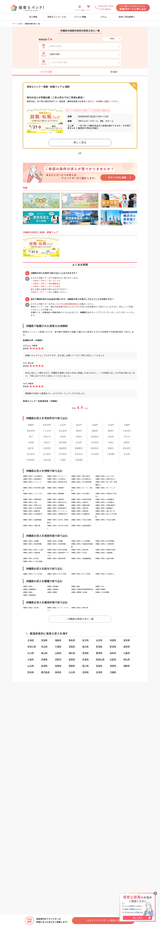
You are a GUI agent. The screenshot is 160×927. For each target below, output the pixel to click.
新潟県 (113, 646)
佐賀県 (99, 672)
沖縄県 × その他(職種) (102, 592)
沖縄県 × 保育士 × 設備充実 (31, 511)
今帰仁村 (47, 436)
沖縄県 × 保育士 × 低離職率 (55, 505)
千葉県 (58, 646)
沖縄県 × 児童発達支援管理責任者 (82, 589)
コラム (103, 17)
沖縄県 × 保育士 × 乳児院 (31, 558)
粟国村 (111, 448)
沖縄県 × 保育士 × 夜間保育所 (32, 499)
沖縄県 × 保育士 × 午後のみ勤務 (105, 520)
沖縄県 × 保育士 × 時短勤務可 (32, 479)
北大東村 (47, 454)
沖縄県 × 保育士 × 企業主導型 (104, 558)
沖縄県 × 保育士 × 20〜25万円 (56, 574)
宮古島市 (63, 431)
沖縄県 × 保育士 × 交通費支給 (80, 514)
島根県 (44, 666)
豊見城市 (31, 431)
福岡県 (126, 666)
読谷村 (47, 442)
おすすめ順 (46, 72)
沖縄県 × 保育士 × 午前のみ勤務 (81, 520)
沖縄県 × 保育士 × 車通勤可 (55, 488)
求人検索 (33, 17)
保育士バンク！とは (56, 17)
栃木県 (85, 646)
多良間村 (31, 460)
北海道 (30, 640)
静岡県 (99, 653)
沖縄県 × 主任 (99, 586)
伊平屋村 (63, 454)
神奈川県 (31, 646)
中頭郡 (31, 442)
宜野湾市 (47, 425)
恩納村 (79, 436)
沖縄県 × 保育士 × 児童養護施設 (81, 558)
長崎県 (58, 672)
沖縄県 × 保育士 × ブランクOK (32, 493)
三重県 (126, 653)
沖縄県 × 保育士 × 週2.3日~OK (105, 511)
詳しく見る (80, 142)
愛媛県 (72, 666)
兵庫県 (44, 659)
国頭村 (111, 431)
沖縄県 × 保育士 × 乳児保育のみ (81, 479)
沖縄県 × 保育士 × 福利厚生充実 (57, 482)
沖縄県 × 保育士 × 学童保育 (31, 552)
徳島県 (99, 666)
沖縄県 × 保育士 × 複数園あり (104, 508)
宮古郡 (127, 454)
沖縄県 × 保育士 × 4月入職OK (80, 493)
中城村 (111, 442)
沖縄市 (127, 425)
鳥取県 (58, 666)
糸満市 (111, 425)
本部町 (63, 436)
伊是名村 (79, 454)
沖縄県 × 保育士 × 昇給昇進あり (57, 508)
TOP (14, 24)
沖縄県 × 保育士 (28, 586)
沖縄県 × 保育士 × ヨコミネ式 (104, 476)
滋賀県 (72, 659)
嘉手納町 (63, 442)
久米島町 (95, 454)
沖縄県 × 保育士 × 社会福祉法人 (33, 476)
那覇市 (31, 425)
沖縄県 (20, 24)
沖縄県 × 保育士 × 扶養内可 (79, 502)
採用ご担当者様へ (127, 17)
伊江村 (127, 436)
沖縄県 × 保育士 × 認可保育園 (104, 541)
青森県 (72, 640)
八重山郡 (47, 460)
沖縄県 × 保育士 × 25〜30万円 (80, 574)
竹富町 (63, 460)
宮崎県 (85, 672)
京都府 (58, 659)
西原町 (127, 442)
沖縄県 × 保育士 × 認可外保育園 (57, 550)
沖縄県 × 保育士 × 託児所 (79, 552)
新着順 (113, 72)
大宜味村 (127, 431)
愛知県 (85, 653)
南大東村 (31, 454)
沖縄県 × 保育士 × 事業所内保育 (105, 550)
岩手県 (85, 640)
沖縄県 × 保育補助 (52, 586)
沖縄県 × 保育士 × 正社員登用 (32, 508)
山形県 (99, 640)
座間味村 (95, 448)
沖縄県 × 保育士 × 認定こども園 (33, 550)
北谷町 (79, 442)
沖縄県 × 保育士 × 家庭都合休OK (57, 514)
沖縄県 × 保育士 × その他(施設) (33, 561)
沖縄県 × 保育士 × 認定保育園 (56, 544)
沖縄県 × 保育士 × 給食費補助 (32, 520)
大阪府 (30, 659)
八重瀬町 (111, 454)
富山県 (44, 653)
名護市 (95, 425)
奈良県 (85, 659)
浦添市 (79, 425)
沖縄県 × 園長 (75, 586)
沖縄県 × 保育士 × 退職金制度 (80, 505)
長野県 (126, 646)
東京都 (126, 640)
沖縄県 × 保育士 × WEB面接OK (32, 514)
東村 (31, 436)
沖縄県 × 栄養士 (28, 592)
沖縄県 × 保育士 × (46, 281)
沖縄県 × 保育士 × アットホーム (57, 511)
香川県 (85, 666)
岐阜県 (113, 653)
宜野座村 (95, 436)
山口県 (30, 666)
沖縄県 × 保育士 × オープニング (105, 488)
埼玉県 (44, 646)
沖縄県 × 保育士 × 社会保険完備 (81, 482)
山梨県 (58, 653)
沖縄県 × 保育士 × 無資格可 (55, 499)
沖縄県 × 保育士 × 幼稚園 (31, 541)
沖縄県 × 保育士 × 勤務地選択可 (105, 505)
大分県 (72, 672)
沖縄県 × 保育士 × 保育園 (55, 541)
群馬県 (99, 646)
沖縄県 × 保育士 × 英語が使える (105, 479)
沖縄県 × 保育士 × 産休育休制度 (81, 499)
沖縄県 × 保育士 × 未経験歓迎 (104, 499)
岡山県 (126, 659)
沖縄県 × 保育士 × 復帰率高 (79, 511)
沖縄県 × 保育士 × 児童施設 (103, 552)
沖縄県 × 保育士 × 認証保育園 (32, 544)
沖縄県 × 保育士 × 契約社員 (79, 607)
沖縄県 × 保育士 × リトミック (32, 482)
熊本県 (30, 672)
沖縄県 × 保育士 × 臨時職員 (55, 493)
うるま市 (47, 431)
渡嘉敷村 (79, 448)
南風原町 (63, 448)
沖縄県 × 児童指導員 (29, 595)
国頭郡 (95, 431)
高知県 (113, 666)
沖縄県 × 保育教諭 (52, 589)
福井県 (72, 653)
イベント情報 (80, 17)
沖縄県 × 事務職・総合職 (79, 592)
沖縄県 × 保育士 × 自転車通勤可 (81, 525)
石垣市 (63, 425)
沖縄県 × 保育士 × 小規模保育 (104, 544)
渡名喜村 (127, 448)
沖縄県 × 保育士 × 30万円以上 (104, 574)
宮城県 (44, 640)
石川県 (30, 653)
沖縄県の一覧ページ (39, 292)
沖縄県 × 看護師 (100, 589)
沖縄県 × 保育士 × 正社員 (31, 607)
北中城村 (95, 442)
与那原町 (47, 448)
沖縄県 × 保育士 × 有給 (30, 502)
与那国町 (79, 460)
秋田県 (113, 640)
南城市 (79, 431)
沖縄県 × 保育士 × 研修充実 (79, 508)
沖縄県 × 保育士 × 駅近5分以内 (56, 502)
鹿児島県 (45, 672)
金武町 (111, 436)
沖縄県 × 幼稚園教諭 (29, 589)
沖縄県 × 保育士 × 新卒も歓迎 (80, 476)
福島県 (58, 640)
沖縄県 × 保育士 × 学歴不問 (31, 525)
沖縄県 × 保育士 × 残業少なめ (32, 505)
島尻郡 (31, 448)
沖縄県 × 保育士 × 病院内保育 (56, 558)
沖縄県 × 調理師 (52, 592)
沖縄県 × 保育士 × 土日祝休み (56, 479)
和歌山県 (100, 659)
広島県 (113, 659)
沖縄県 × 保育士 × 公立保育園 (80, 541)
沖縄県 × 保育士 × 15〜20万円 (32, 574)
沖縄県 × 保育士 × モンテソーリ (57, 476)
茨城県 (72, 646)
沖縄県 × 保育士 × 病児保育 (79, 550)
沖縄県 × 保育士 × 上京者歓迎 (104, 502)
